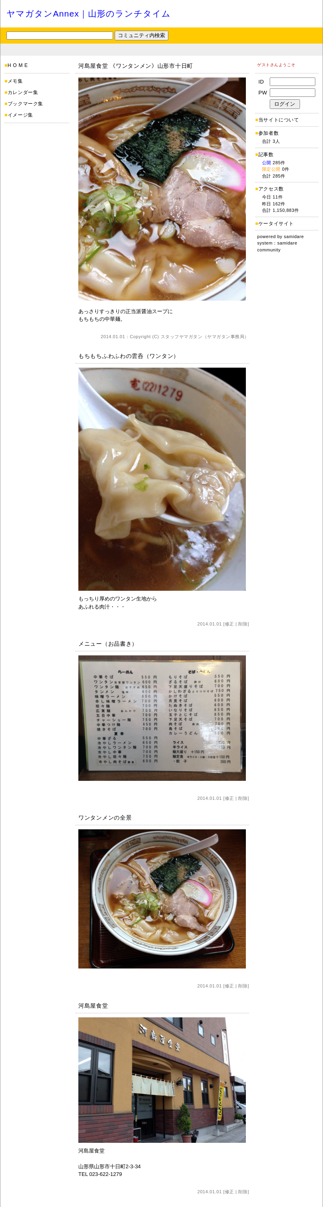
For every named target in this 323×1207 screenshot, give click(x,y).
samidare (294, 236)
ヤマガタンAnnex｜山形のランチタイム (88, 13)
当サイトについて (278, 120)
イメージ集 (20, 115)
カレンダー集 (23, 92)
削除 (242, 623)
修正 (229, 623)
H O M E (18, 65)
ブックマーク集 (25, 104)
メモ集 (15, 81)
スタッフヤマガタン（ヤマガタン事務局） (205, 336)
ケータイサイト (276, 223)
